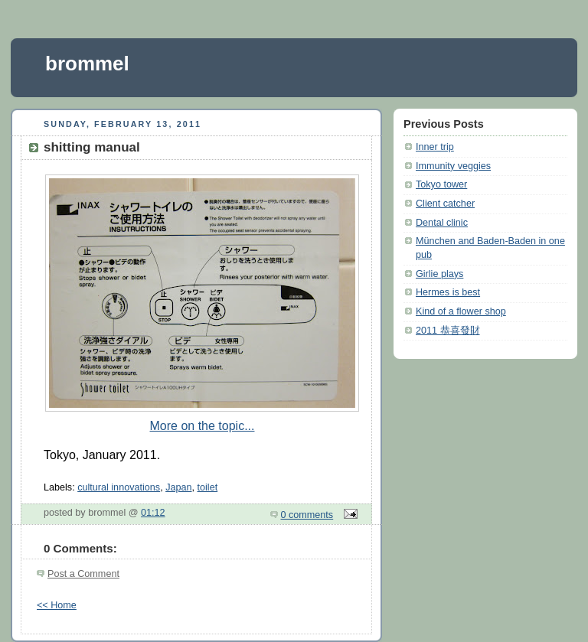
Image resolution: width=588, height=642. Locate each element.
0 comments (307, 515)
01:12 (153, 512)
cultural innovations (118, 487)
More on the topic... (202, 425)
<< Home (57, 605)
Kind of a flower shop (461, 311)
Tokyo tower (441, 184)
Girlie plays (439, 274)
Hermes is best (448, 292)
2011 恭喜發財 (448, 330)
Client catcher (445, 203)
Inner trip (435, 147)
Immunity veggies (453, 166)
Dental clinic (442, 222)
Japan (178, 487)
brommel (87, 63)
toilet (208, 487)
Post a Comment (83, 574)
